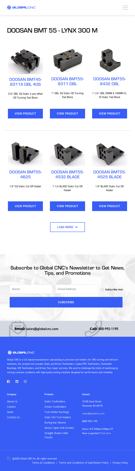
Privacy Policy (120, 462)
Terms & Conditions (43, 462)
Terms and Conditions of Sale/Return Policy (83, 462)
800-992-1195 (108, 328)
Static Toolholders (54, 401)
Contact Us (13, 417)
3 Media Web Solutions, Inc (9, 458)
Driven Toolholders (55, 406)
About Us (12, 401)
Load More (67, 227)
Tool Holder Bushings (56, 412)
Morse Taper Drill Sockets (59, 427)
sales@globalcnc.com (42, 328)
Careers (11, 406)
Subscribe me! (114, 289)
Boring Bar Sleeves (55, 422)
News (10, 412)
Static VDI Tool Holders (57, 417)
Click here (106, 433)
